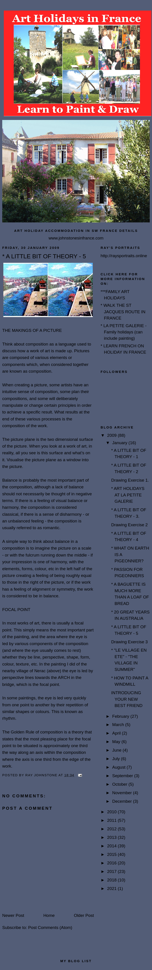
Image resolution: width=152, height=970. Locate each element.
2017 (112, 871)
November (122, 792)
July (116, 758)
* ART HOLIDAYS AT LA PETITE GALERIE (127, 495)
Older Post (84, 915)
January (120, 442)
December (122, 801)
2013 (112, 837)
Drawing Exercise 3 (129, 641)
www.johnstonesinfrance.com (76, 238)
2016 (112, 863)
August (119, 767)
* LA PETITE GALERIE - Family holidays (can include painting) (124, 332)
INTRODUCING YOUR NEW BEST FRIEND (126, 699)
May (116, 741)
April (117, 733)
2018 (112, 880)
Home (49, 915)
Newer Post (13, 915)
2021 (112, 888)
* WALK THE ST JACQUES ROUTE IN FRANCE (123, 311)
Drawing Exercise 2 (129, 524)
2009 (112, 435)
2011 (112, 820)
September (123, 775)
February (121, 716)
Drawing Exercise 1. (130, 480)
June (117, 750)
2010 (112, 811)
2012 (112, 828)
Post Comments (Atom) (50, 927)
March (118, 724)
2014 (112, 846)
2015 (112, 854)
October (120, 784)
